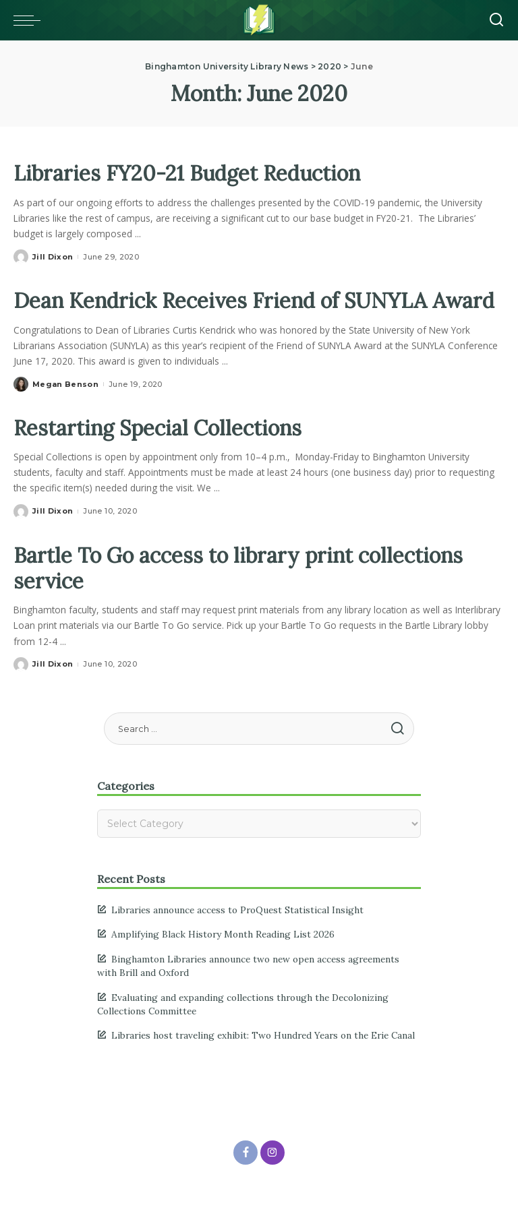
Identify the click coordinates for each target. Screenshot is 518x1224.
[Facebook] (245, 1178)
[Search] (496, 20)
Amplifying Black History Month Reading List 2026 (223, 960)
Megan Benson (65, 410)
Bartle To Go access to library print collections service (245, 593)
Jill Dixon (52, 257)
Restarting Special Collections (162, 453)
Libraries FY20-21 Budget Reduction (192, 173)
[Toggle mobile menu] (30, 20)
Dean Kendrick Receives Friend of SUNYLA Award (226, 313)
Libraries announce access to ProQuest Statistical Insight (237, 935)
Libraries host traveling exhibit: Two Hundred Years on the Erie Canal (263, 1061)
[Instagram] (272, 1178)
